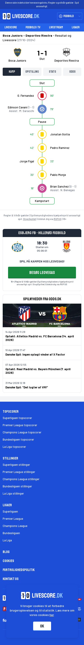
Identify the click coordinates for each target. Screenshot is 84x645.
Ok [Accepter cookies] (42, 626)
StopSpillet (29, 218)
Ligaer (76, 27)
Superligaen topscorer (17, 418)
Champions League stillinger (21, 479)
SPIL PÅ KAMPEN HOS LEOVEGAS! (42, 261)
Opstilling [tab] (32, 72)
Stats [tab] (52, 72)
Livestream (56, 27)
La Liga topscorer (14, 446)
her (52, 615)
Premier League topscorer (20, 425)
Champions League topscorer (22, 432)
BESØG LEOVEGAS (42, 272)
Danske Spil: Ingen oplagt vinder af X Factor (35, 354)
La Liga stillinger (13, 493)
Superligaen (10, 511)
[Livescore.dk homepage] (19, 16)
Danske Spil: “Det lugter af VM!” (26, 387)
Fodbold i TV (33, 27)
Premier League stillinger (19, 472)
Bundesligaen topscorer (18, 439)
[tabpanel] (42, 144)
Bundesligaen (11, 533)
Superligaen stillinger (16, 464)
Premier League (13, 518)
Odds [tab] (72, 72)
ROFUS (57, 218)
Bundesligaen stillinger (17, 486)
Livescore (10, 27)
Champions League (15, 526)
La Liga (7, 540)
